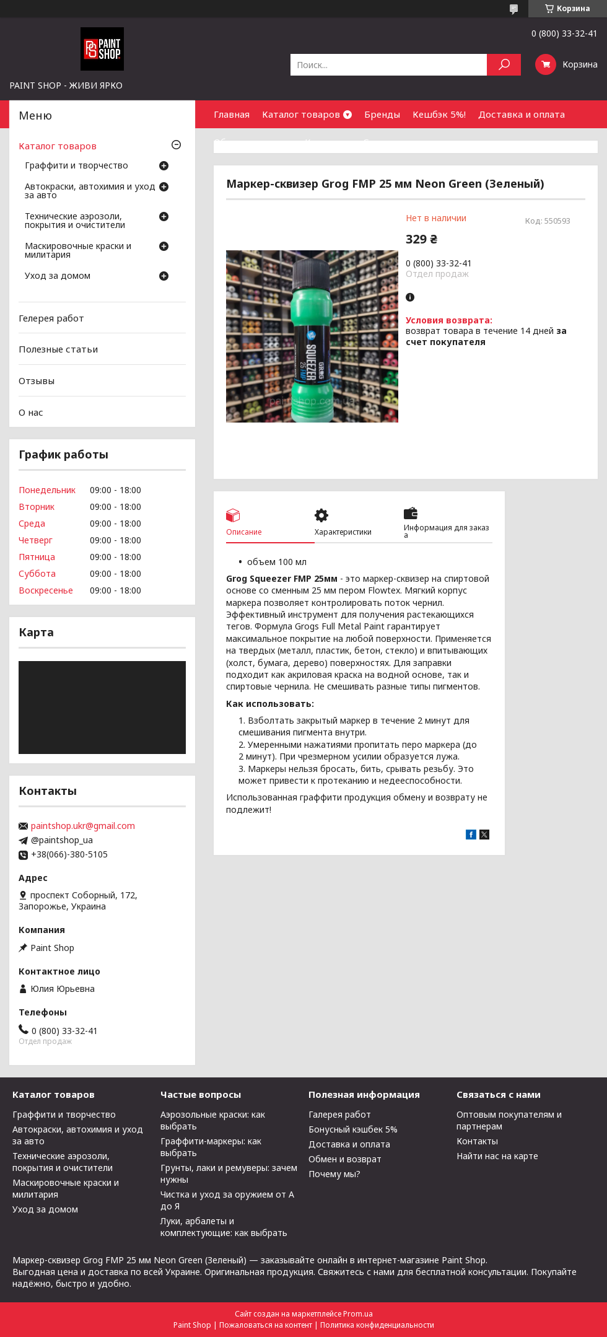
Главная (232, 114)
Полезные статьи (58, 349)
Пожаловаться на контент (265, 1325)
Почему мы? (334, 1174)
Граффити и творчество (76, 166)
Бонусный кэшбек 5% (353, 1129)
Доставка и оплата (521, 114)
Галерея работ (339, 1114)
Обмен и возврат (253, 142)
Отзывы (37, 380)
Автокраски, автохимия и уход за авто (90, 191)
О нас (31, 411)
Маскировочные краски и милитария (78, 251)
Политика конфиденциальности (377, 1325)
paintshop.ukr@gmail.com (83, 825)
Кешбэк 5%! (439, 114)
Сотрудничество (401, 142)
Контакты (328, 142)
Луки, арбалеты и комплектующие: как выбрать (223, 1226)
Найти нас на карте (497, 1156)
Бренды (382, 114)
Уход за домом (57, 276)
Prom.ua (358, 1314)
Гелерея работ (51, 318)
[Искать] (504, 65)
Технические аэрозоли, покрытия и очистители (75, 221)
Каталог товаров (301, 114)
